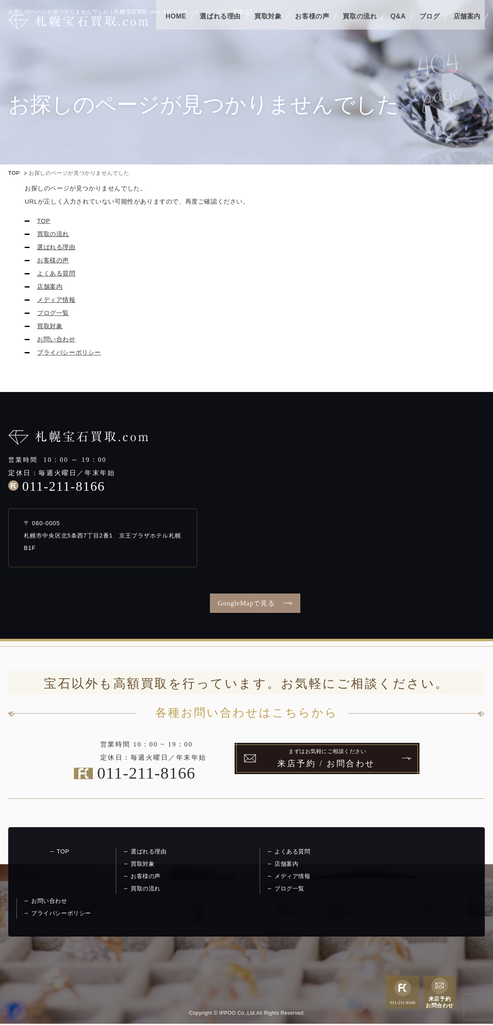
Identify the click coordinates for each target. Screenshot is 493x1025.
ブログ (429, 27)
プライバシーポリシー (69, 352)
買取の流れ (360, 27)
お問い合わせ (56, 339)
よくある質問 (56, 273)
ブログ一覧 (53, 312)
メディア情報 (56, 299)
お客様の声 (312, 27)
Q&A (397, 27)
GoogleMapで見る (246, 603)
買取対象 (267, 27)
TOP (14, 173)
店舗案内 (467, 27)
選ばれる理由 (220, 27)
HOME (176, 27)
